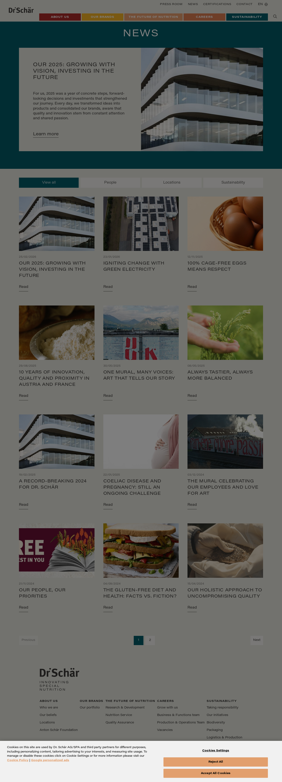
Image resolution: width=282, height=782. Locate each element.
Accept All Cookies (215, 776)
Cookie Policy (17, 763)
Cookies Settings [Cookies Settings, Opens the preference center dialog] (215, 754)
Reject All (215, 765)
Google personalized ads (50, 763)
